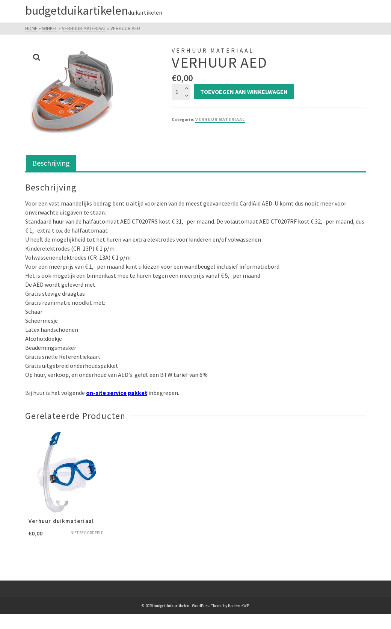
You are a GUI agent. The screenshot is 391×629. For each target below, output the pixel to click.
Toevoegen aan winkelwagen (244, 91)
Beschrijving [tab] (51, 163)
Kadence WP (238, 605)
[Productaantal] (181, 91)
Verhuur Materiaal (220, 119)
